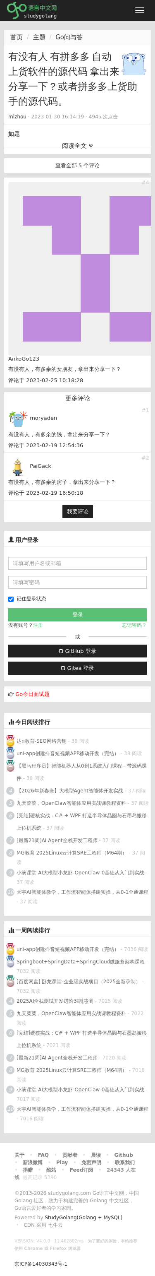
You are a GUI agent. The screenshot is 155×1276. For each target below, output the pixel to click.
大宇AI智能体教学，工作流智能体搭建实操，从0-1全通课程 (82, 892)
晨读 (96, 1155)
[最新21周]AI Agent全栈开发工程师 (57, 840)
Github (123, 1155)
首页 (16, 37)
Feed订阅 (81, 1170)
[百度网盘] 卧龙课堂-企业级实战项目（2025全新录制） (79, 982)
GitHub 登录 (77, 651)
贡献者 (69, 1155)
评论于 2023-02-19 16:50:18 (45, 493)
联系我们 (125, 1162)
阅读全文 (77, 145)
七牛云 (55, 1225)
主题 (39, 37)
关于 (19, 1155)
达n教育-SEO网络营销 (42, 741)
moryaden (43, 418)
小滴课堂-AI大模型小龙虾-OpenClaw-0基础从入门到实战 (80, 873)
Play (62, 1162)
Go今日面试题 (32, 694)
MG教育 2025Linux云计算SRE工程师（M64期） (72, 853)
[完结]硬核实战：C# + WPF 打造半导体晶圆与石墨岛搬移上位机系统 (82, 822)
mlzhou (17, 117)
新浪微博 (33, 1162)
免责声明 (91, 1162)
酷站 (51, 1170)
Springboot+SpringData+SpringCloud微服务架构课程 (81, 962)
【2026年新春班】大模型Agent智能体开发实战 (71, 791)
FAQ (43, 1155)
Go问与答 (69, 37)
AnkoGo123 (23, 359)
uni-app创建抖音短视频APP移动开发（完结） (68, 753)
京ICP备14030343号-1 (40, 1264)
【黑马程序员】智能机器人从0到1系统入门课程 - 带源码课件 (82, 772)
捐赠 (28, 1170)
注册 (38, 625)
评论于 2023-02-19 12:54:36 (45, 445)
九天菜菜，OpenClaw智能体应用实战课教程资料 (72, 803)
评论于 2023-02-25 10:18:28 (45, 380)
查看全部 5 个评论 (77, 165)
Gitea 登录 (77, 668)
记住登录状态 (27, 599)
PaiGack (40, 466)
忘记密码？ (134, 625)
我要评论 (77, 511)
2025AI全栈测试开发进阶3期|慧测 (56, 1001)
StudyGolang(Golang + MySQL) (83, 1218)
